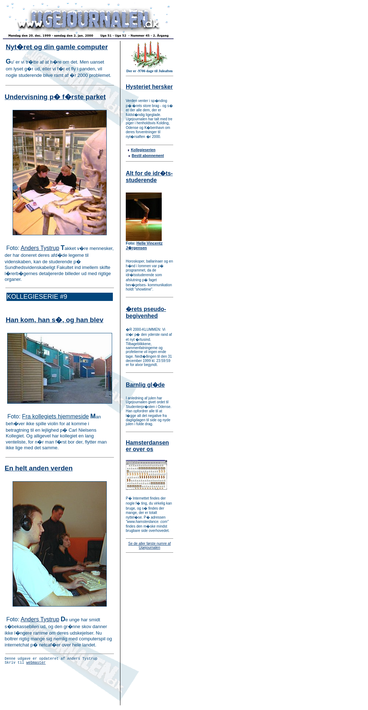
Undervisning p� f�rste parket (55, 97)
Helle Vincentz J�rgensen (144, 245)
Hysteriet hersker (149, 87)
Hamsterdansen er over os (147, 446)
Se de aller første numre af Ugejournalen (149, 545)
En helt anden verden (39, 468)
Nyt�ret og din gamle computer (57, 47)
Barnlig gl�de (145, 385)
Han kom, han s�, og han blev (55, 320)
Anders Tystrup (39, 248)
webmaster (36, 664)
